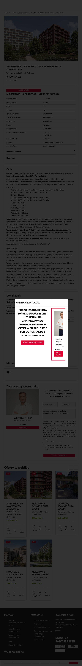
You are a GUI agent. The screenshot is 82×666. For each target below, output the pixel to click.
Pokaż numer (58, 354)
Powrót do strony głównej (32, 342)
